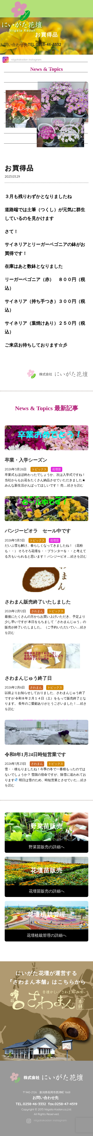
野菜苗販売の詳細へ (46, 846)
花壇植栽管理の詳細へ (46, 935)
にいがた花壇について (30, 67)
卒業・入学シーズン (26, 460)
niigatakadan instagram (50, 1120)
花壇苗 (14, 87)
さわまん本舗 (21, 107)
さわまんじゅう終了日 (28, 678)
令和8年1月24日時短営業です (35, 754)
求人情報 (17, 138)
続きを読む (75, 485)
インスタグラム (23, 118)
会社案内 (17, 128)
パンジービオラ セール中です (38, 530)
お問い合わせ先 (30, 44)
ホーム (14, 56)
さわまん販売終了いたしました (38, 602)
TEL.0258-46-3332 (31, 1103)
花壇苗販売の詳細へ (46, 891)
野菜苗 (14, 77)
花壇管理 (17, 97)
